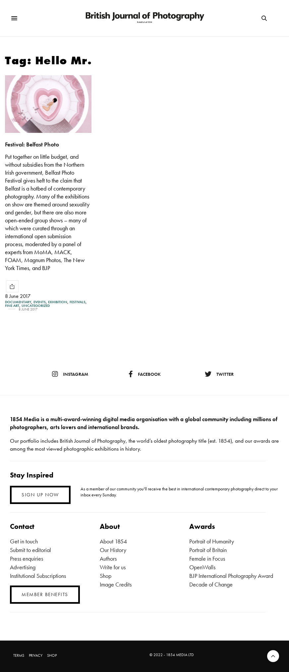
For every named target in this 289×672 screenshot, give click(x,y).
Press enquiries (26, 558)
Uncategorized (36, 306)
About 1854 (113, 541)
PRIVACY (35, 655)
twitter (219, 374)
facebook (145, 374)
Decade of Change (211, 584)
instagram (70, 374)
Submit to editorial (30, 550)
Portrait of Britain (208, 550)
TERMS (18, 655)
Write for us (113, 567)
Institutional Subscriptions (38, 576)
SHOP (52, 655)
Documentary (18, 302)
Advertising (22, 567)
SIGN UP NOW (40, 494)
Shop (105, 576)
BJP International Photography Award (231, 576)
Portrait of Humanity (211, 541)
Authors (108, 558)
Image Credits (116, 584)
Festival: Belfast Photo (32, 144)
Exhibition (57, 302)
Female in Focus (207, 558)
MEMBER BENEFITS (45, 594)
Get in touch (24, 541)
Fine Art (12, 306)
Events (39, 302)
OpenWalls (202, 567)
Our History (113, 550)
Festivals (78, 302)
